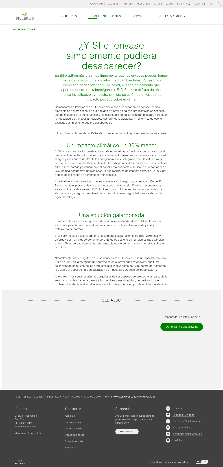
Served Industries (104, 16)
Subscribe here (127, 432)
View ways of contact (26, 433)
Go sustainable (73, 428)
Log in (198, 4)
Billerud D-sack (92, 397)
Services (140, 16)
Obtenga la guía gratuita (182, 326)
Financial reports (74, 441)
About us (70, 415)
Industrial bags (71, 397)
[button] (113, 4)
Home (17, 397)
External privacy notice (176, 462)
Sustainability (172, 16)
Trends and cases (74, 434)
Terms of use (155, 462)
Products (68, 16)
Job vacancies (73, 422)
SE (198, 462)
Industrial (53, 397)
